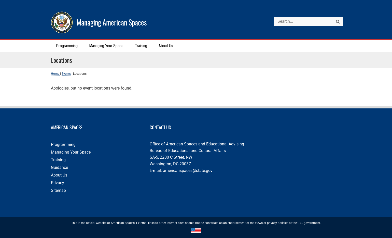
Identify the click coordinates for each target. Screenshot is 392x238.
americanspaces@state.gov (188, 170)
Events (66, 74)
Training (58, 159)
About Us (59, 175)
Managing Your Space (71, 152)
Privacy (57, 182)
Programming (63, 144)
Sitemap (58, 190)
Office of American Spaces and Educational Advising (197, 144)
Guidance (59, 167)
